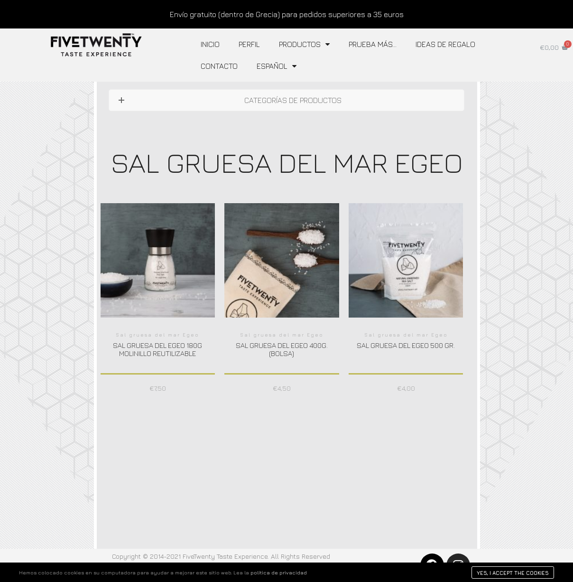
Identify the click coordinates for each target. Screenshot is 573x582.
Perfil (249, 44)
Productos (304, 44)
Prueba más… (373, 44)
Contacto (219, 66)
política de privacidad (278, 572)
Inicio (210, 44)
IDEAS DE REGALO (445, 44)
